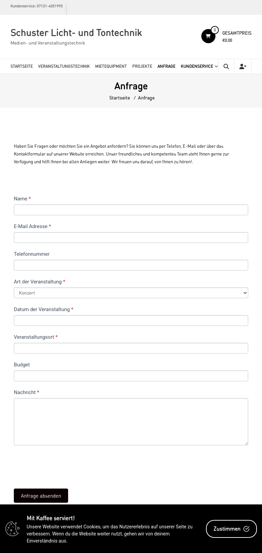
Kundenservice (197, 66)
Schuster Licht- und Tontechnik (76, 32)
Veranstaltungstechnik (64, 66)
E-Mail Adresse (32, 226)
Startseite (21, 66)
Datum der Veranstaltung (44, 309)
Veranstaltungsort (36, 337)
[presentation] (65, 465)
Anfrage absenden (41, 495)
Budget (22, 365)
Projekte (142, 66)
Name (22, 199)
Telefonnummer (32, 254)
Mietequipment (111, 66)
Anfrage (166, 66)
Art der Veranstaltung (39, 282)
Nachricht (26, 392)
